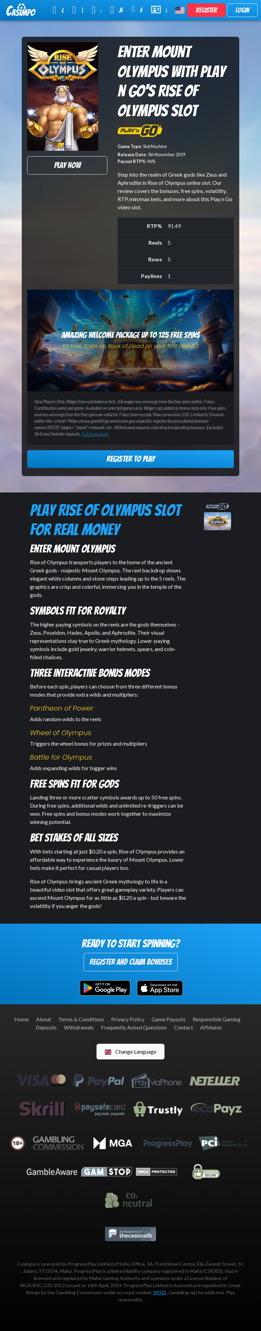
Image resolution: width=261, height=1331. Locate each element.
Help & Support (159, 9)
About (43, 1019)
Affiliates (211, 1027)
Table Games (77, 10)
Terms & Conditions (81, 1019)
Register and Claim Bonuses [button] (130, 962)
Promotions (137, 9)
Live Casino (96, 10)
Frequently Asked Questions (134, 1027)
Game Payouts (169, 1019)
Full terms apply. (95, 434)
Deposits (46, 1027)
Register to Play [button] (130, 459)
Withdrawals (79, 1027)
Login (242, 10)
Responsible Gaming (217, 1019)
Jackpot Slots (116, 10)
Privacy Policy (127, 1019)
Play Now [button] (67, 165)
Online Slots (58, 10)
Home (21, 1019)
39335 (160, 1292)
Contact (183, 1027)
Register (206, 10)
